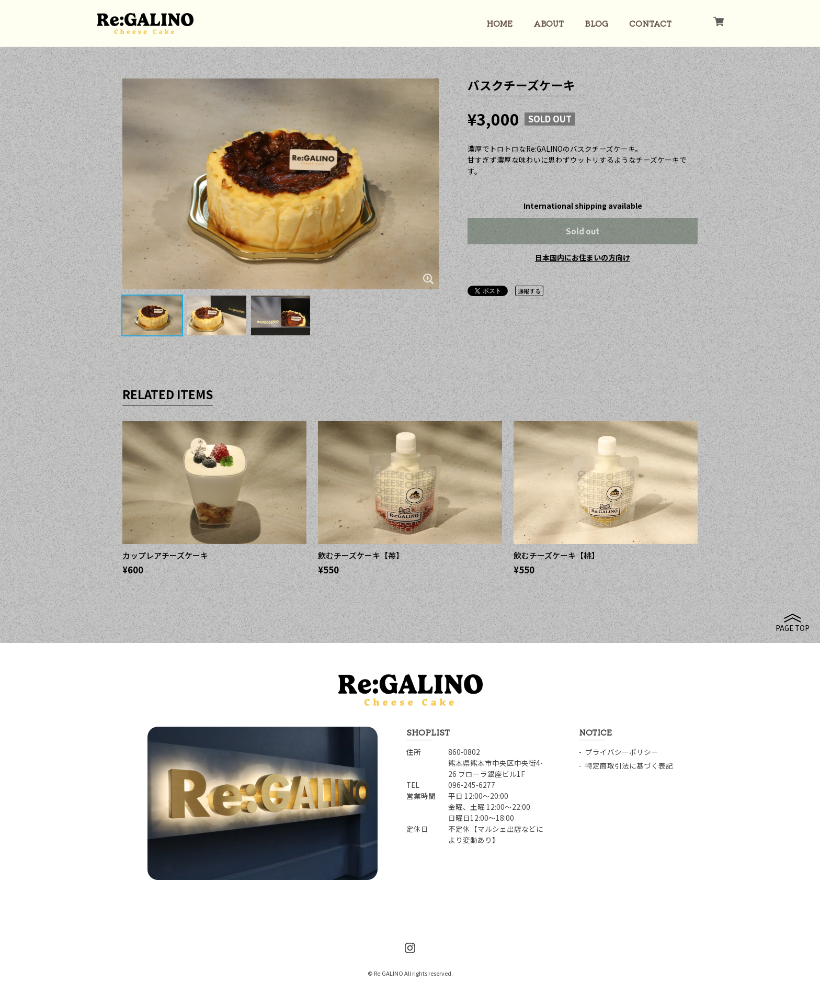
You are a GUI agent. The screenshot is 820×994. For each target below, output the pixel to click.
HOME (499, 23)
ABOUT (548, 23)
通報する (529, 291)
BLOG (596, 23)
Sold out (582, 230)
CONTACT (650, 23)
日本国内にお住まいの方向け (582, 257)
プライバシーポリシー (621, 752)
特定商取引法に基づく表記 (629, 765)
